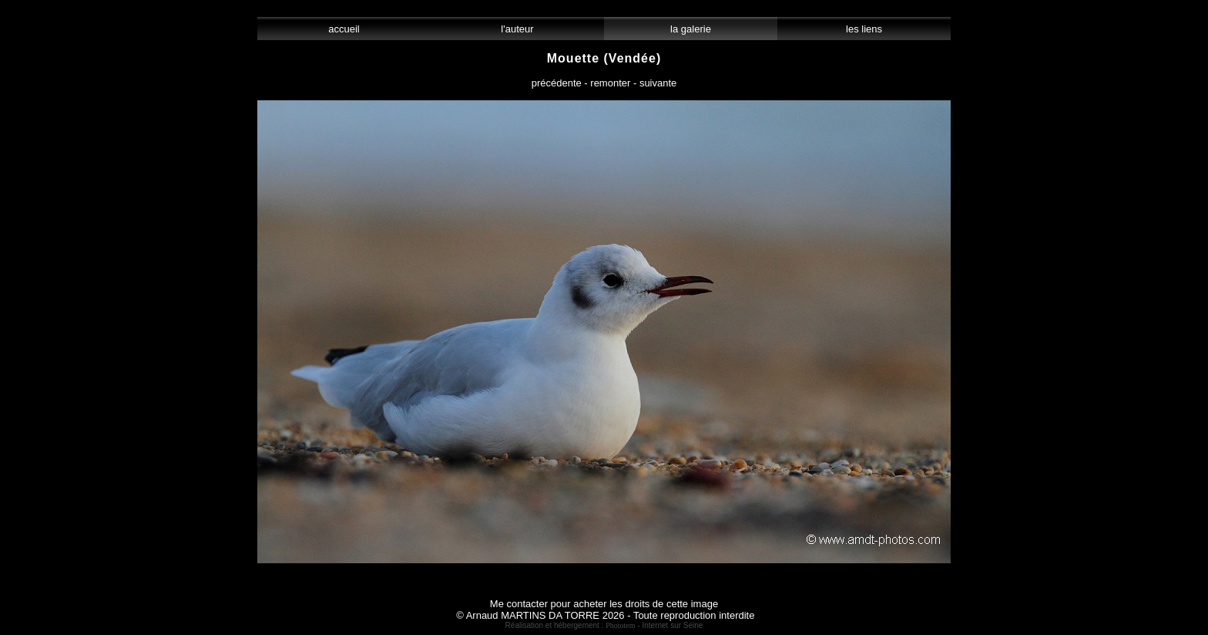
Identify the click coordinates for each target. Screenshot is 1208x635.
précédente (557, 83)
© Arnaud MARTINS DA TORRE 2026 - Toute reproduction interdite (605, 615)
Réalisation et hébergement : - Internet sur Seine (604, 625)
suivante (657, 83)
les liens (864, 29)
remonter (610, 83)
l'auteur (517, 29)
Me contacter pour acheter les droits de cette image (604, 604)
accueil (344, 29)
